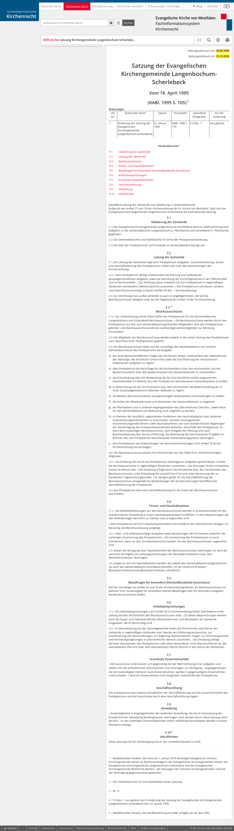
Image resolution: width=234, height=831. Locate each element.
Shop (198, 6)
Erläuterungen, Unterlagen (164, 6)
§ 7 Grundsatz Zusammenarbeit (69, 87)
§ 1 (111, 152)
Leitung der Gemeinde (132, 156)
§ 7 (111, 180)
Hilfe (133, 828)
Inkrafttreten (126, 194)
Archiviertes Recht (77, 6)
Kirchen (10, 828)
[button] (226, 6)
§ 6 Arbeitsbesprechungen (66, 82)
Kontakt (33, 828)
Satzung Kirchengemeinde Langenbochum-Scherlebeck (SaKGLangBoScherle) (105, 40)
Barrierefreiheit (117, 828)
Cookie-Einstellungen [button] (153, 828)
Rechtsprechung (103, 6)
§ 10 (111, 194)
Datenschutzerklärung (90, 828)
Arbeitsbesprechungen (133, 175)
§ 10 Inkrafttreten (60, 103)
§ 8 (111, 184)
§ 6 (111, 175)
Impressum (66, 828)
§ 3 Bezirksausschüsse (63, 62)
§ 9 (111, 189)
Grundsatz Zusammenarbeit (136, 180)
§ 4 (111, 166)
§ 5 (111, 170)
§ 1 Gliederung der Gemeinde (68, 51)
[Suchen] (128, 22)
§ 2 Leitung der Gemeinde (65, 57)
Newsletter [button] (48, 828)
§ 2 (111, 156)
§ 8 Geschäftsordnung (63, 93)
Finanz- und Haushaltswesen (136, 166)
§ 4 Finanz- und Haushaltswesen (69, 68)
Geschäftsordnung (130, 184)
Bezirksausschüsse (130, 161)
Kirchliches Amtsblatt (130, 6)
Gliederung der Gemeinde (134, 152)
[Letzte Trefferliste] (118, 22)
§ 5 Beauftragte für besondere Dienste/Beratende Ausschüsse (69, 74)
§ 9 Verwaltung (59, 98)
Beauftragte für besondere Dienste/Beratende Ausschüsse (154, 170)
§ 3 (111, 161)
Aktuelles (212, 6)
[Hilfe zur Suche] (111, 22)
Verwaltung (125, 189)
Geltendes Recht (51, 6)
